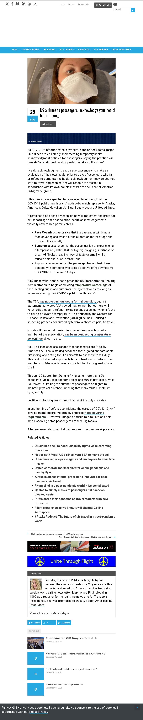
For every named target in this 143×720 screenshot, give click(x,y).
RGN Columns (67, 49)
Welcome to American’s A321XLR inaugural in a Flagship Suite (72, 638)
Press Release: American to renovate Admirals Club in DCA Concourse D (75, 653)
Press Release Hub (121, 49)
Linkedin (66, 623)
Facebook (35, 623)
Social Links (105, 5)
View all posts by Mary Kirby (50, 613)
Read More (37, 605)
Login (62, 4)
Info (115, 4)
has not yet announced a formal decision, (68, 301)
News (14, 49)
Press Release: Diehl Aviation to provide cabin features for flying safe (85, 537)
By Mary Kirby (48, 124)
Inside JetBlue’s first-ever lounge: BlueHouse (65, 684)
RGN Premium (101, 49)
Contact (71, 4)
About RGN (83, 49)
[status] (137, 707)
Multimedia (49, 49)
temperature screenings (91, 285)
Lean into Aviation (30, 49)
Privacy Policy (84, 4)
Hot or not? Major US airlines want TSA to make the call (72, 454)
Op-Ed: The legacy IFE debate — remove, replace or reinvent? (72, 669)
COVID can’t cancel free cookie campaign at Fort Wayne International (57, 533)
